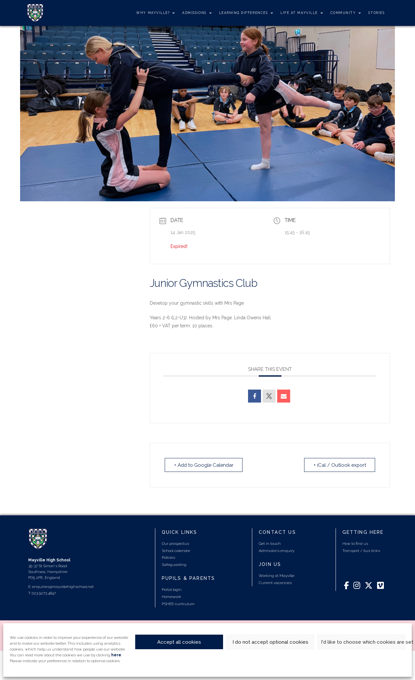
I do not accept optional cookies (270, 642)
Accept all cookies (179, 642)
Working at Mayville (276, 575)
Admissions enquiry (276, 550)
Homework (171, 596)
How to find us (355, 543)
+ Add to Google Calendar (204, 465)
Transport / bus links (361, 550)
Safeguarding (174, 564)
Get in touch (270, 543)
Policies (168, 557)
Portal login (172, 589)
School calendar (176, 550)
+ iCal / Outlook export (339, 465)
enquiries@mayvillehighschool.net (63, 586)
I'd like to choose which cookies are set (363, 642)
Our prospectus (175, 543)
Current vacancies (275, 582)
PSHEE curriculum (178, 603)
